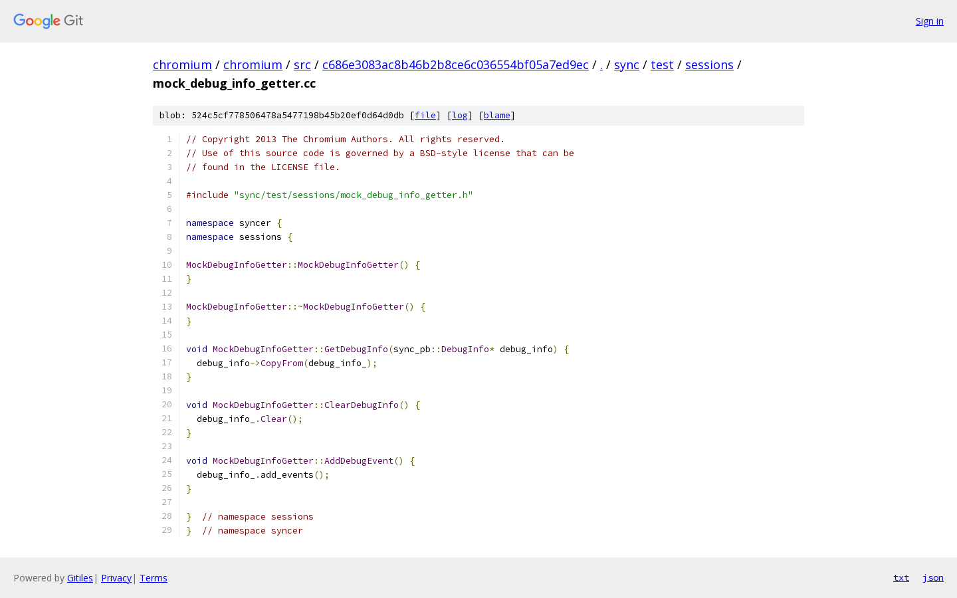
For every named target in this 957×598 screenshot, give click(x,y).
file (425, 115)
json (933, 577)
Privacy (116, 577)
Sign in (930, 21)
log (460, 115)
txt (901, 577)
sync (626, 64)
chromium (182, 64)
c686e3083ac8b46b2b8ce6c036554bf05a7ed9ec (455, 64)
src (302, 64)
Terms (153, 577)
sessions (709, 64)
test (662, 64)
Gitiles (80, 577)
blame (497, 115)
